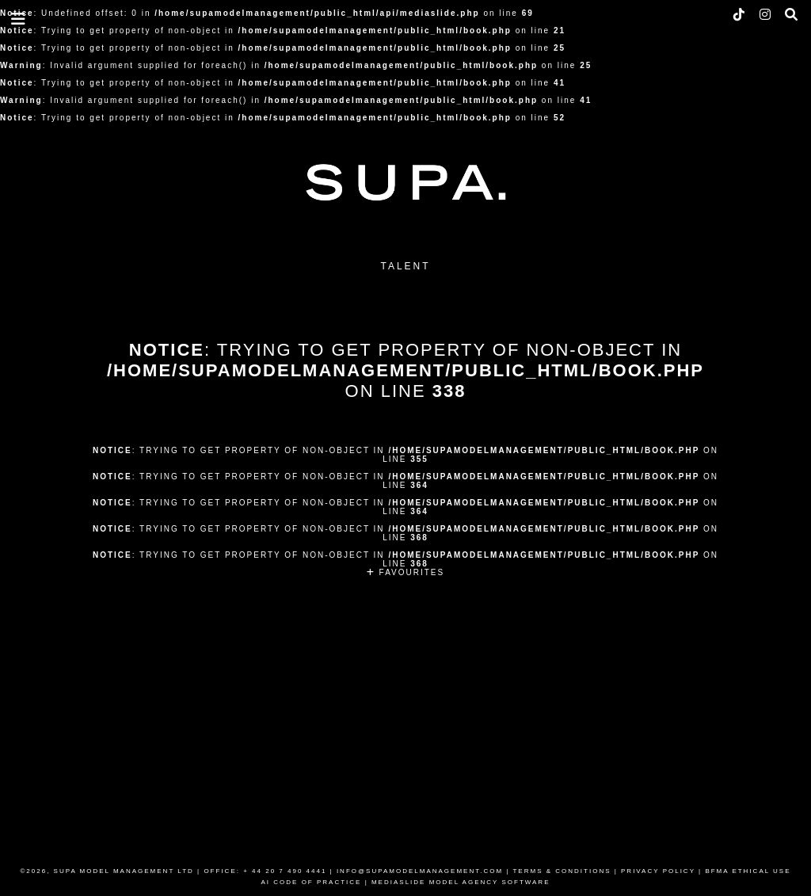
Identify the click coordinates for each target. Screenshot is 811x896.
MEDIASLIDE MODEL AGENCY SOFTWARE (460, 882)
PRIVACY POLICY (658, 871)
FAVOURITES (405, 572)
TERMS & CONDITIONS (561, 871)
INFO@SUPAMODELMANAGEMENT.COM (420, 871)
